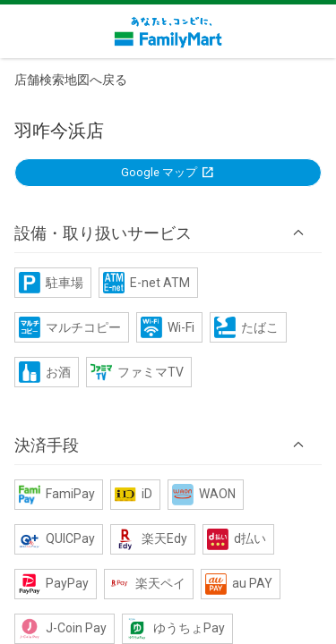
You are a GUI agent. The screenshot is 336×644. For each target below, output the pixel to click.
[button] (168, 232)
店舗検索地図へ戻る (70, 79)
